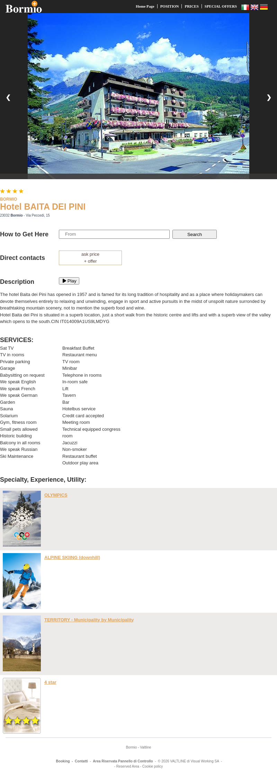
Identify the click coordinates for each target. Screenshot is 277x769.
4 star (50, 682)
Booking (63, 761)
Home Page (145, 6)
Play (69, 280)
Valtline (145, 747)
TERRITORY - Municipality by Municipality (89, 619)
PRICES (191, 6)
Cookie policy (152, 766)
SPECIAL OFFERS (221, 6)
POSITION (169, 6)
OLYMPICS (56, 495)
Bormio (131, 747)
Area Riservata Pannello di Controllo (123, 761)
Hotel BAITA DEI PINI (43, 206)
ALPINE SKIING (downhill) (72, 557)
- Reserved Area (126, 766)
